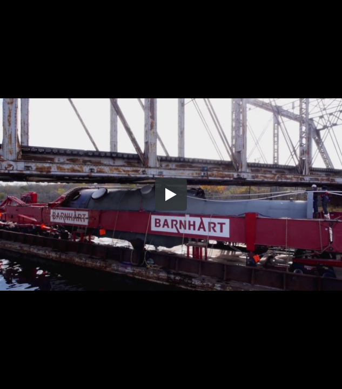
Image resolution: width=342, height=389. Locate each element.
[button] (171, 194)
